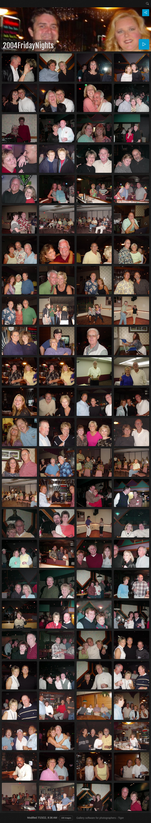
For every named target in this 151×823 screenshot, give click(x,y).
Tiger (121, 817)
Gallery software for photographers (96, 817)
